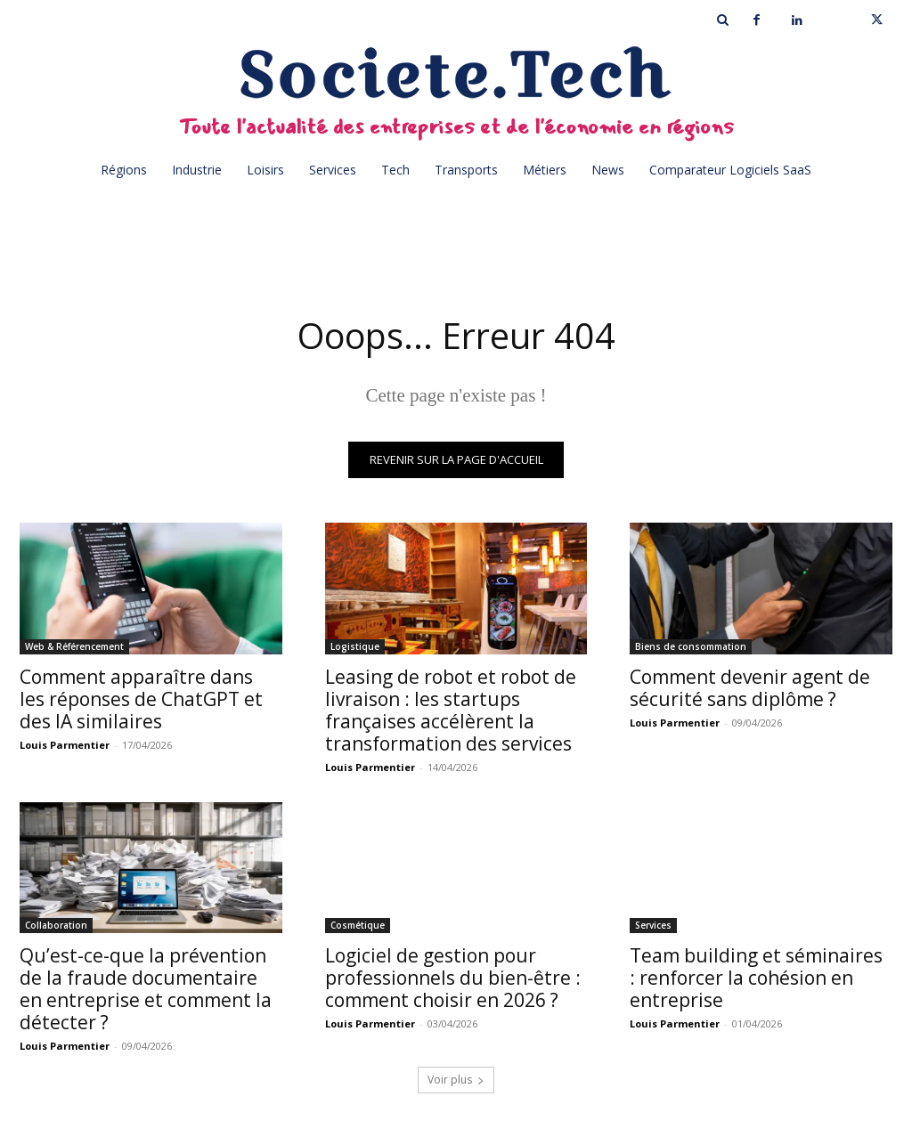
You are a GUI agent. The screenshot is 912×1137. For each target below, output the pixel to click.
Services (653, 926)
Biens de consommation (690, 646)
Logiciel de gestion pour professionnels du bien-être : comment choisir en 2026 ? (453, 978)
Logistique (354, 646)
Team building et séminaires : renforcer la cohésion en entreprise (756, 978)
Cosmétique (357, 926)
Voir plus (456, 1080)
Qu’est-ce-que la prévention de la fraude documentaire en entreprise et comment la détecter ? (146, 989)
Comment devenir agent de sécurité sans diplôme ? (750, 687)
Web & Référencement (74, 646)
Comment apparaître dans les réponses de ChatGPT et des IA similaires (141, 699)
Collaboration (56, 926)
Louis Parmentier (65, 744)
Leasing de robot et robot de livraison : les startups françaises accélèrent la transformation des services (450, 710)
